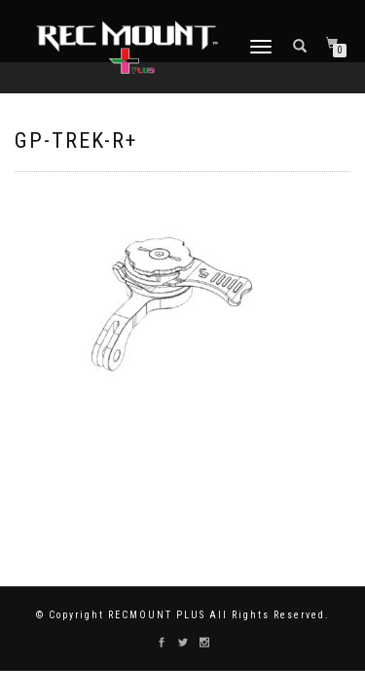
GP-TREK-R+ (76, 140)
